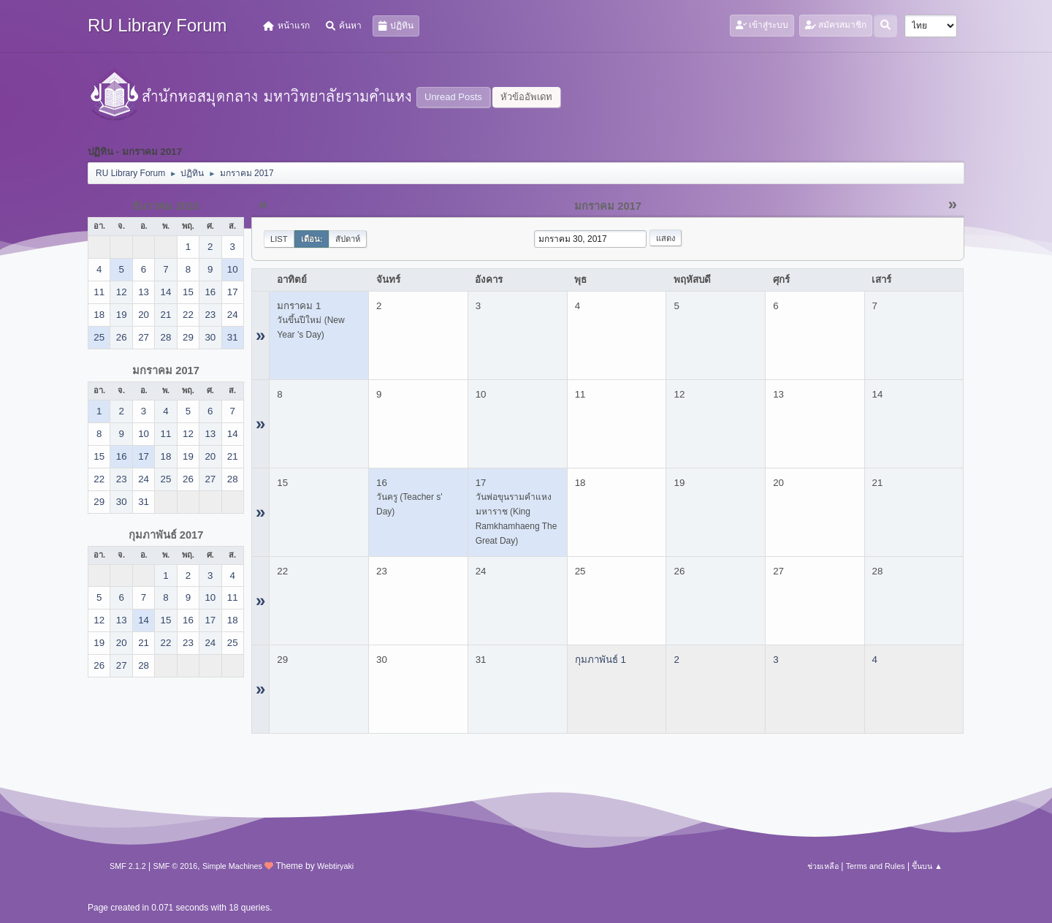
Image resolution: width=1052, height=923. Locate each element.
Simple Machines (232, 866)
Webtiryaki (335, 866)
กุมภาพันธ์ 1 (600, 659)
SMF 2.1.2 (128, 866)
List (279, 239)
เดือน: (312, 239)
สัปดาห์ (347, 239)
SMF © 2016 (175, 866)
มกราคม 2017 (165, 370)
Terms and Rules (875, 866)
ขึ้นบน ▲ (927, 866)
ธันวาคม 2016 (165, 206)
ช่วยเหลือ (823, 866)
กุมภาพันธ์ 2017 (166, 535)
